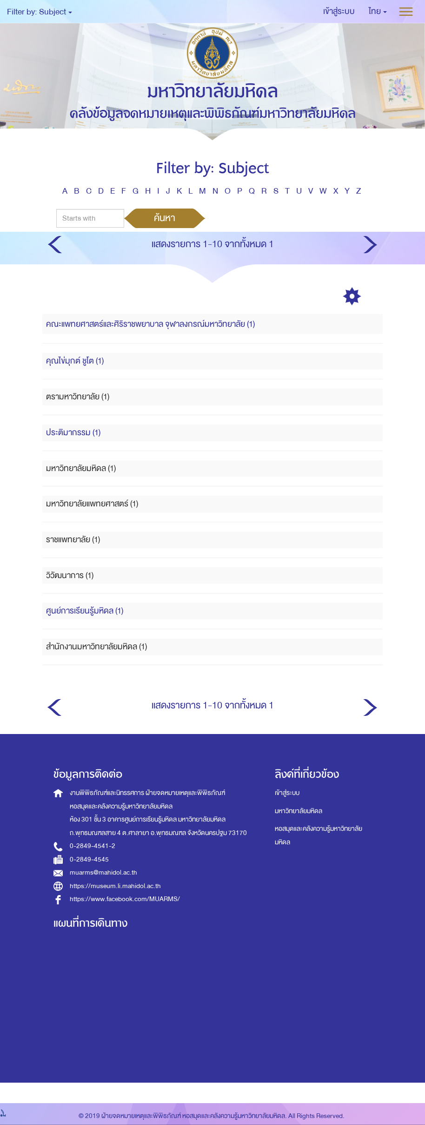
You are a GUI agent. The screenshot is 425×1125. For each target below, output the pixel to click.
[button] (378, 11)
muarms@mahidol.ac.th (103, 872)
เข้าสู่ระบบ (287, 793)
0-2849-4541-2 (92, 846)
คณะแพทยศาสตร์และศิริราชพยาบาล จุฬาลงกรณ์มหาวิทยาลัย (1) (150, 324)
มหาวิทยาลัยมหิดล (298, 811)
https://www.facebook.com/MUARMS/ (125, 899)
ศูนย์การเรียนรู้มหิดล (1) (84, 611)
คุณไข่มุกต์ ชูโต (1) (75, 361)
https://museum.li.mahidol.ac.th (115, 886)
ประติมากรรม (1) (73, 432)
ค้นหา (164, 217)
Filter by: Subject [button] (39, 12)
